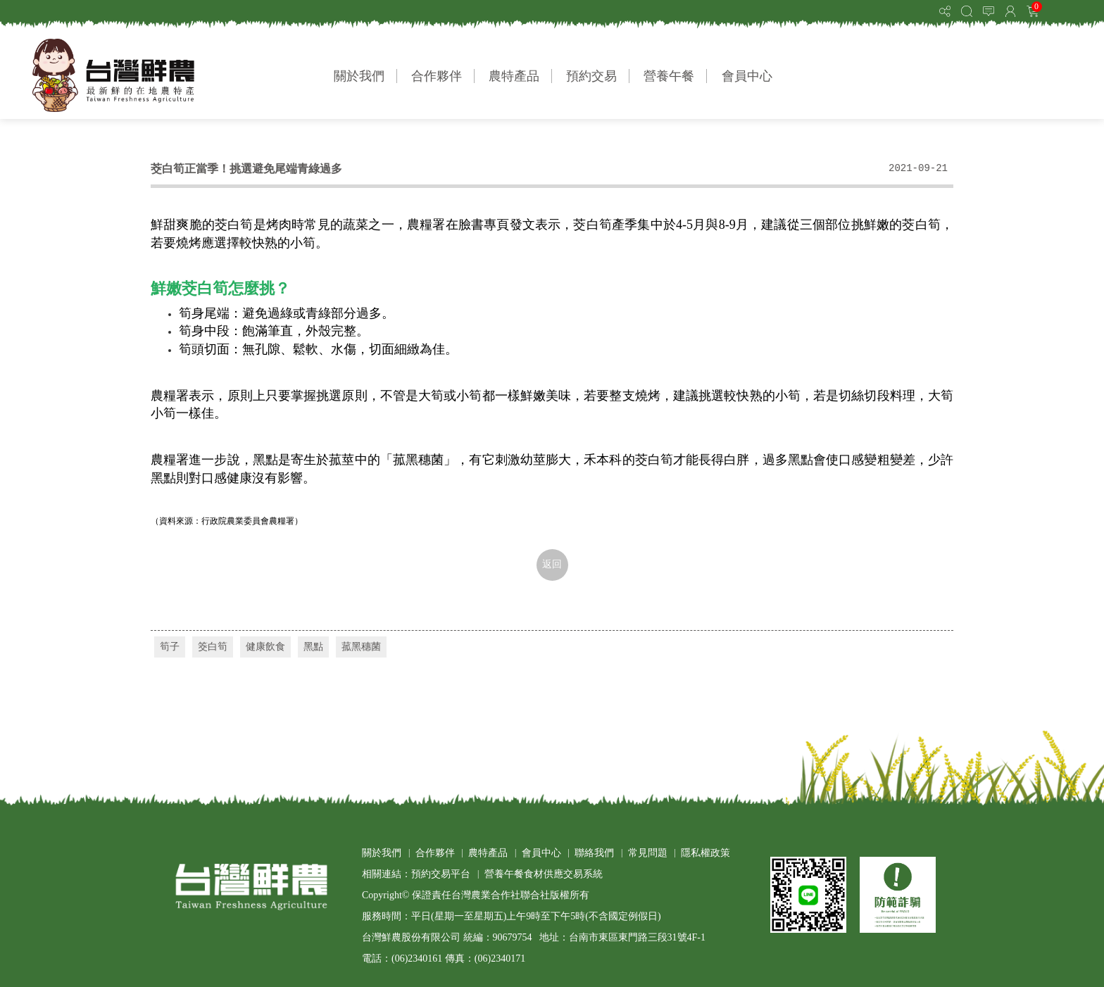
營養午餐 (669, 76)
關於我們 (359, 76)
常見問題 (647, 853)
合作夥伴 (436, 76)
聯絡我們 (594, 853)
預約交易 (591, 76)
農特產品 (514, 76)
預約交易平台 (440, 874)
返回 (552, 564)
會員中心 (747, 76)
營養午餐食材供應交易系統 (543, 874)
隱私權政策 (705, 853)
